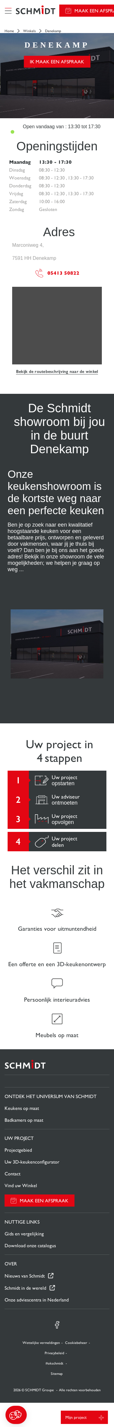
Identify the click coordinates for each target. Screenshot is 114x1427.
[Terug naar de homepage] (35, 10)
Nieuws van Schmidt (25, 1276)
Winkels (29, 31)
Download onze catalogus (30, 1245)
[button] (16, 1415)
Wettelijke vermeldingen (41, 1343)
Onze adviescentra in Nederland (37, 1300)
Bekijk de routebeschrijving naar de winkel (57, 371)
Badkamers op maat (24, 1120)
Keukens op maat (22, 1108)
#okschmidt (55, 1363)
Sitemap (57, 1374)
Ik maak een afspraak (57, 62)
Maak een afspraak (44, 1201)
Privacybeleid (54, 1353)
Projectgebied (18, 1150)
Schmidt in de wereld (25, 1288)
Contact (12, 1174)
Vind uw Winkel (21, 1185)
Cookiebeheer (76, 1343)
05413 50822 (57, 273)
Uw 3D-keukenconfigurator (32, 1162)
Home (9, 31)
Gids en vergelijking (24, 1234)
